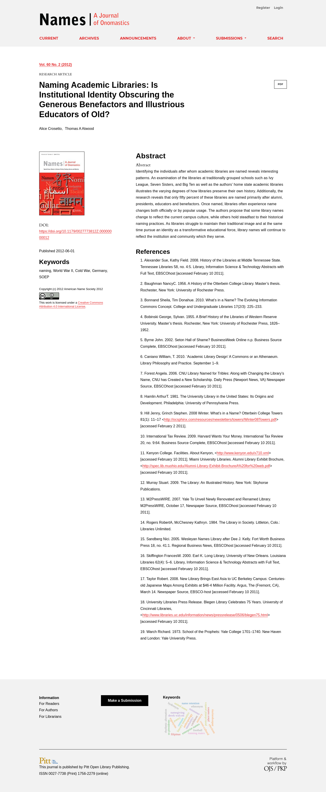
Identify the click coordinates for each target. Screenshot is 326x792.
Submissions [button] (230, 38)
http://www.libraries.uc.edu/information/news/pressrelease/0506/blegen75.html (205, 615)
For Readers (49, 704)
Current (48, 38)
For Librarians (50, 716)
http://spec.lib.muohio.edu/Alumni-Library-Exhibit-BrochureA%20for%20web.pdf (206, 466)
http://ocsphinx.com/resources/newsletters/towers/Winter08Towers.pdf (220, 419)
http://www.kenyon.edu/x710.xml (243, 453)
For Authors (48, 710)
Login (278, 8)
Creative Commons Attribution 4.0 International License (71, 304)
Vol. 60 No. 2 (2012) (55, 65)
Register (263, 8)
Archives (89, 38)
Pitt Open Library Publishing (106, 767)
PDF (280, 84)
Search (275, 38)
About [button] (184, 38)
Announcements (138, 38)
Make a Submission (124, 700)
